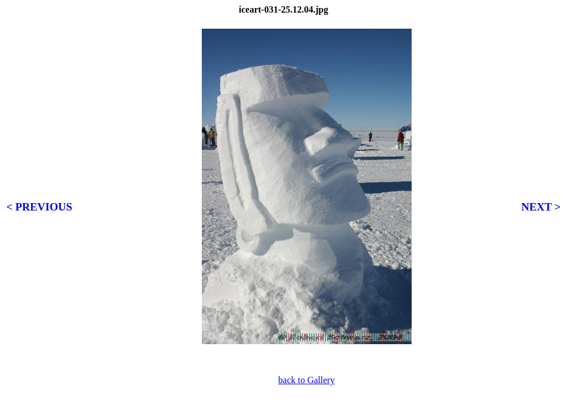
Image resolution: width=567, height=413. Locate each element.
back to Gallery (306, 380)
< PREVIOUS (39, 207)
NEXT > (541, 207)
